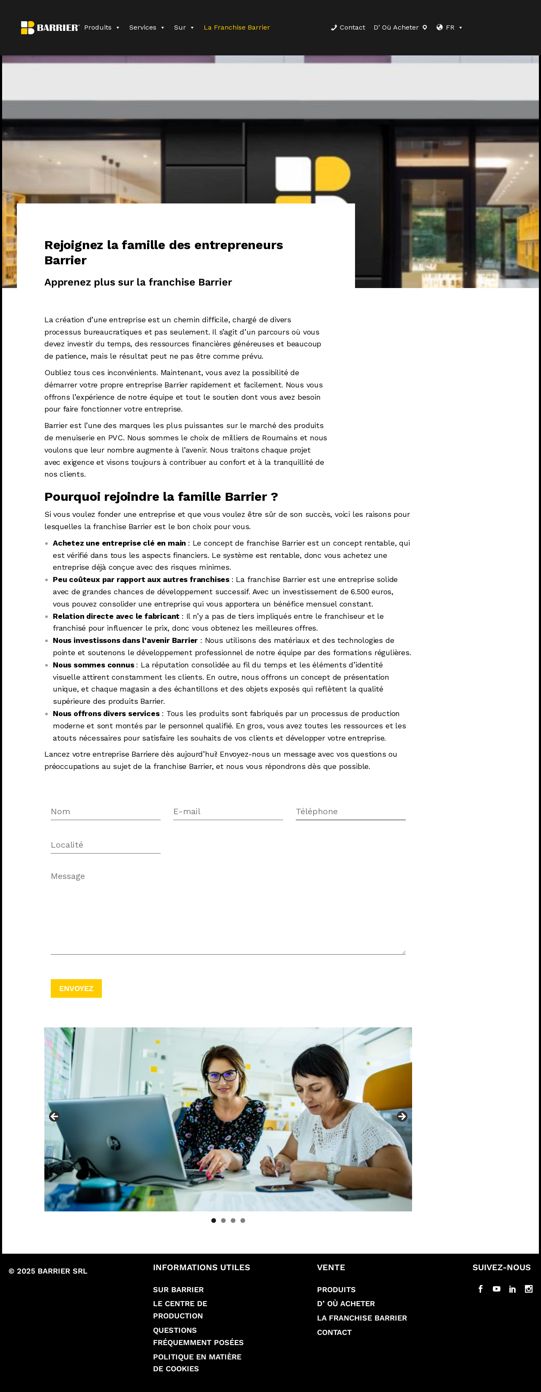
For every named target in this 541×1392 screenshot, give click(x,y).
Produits (102, 27)
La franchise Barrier (237, 27)
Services (147, 27)
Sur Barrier (178, 1289)
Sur (184, 27)
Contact (352, 27)
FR (455, 27)
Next (401, 1117)
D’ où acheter (396, 27)
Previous (55, 1117)
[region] (228, 1119)
